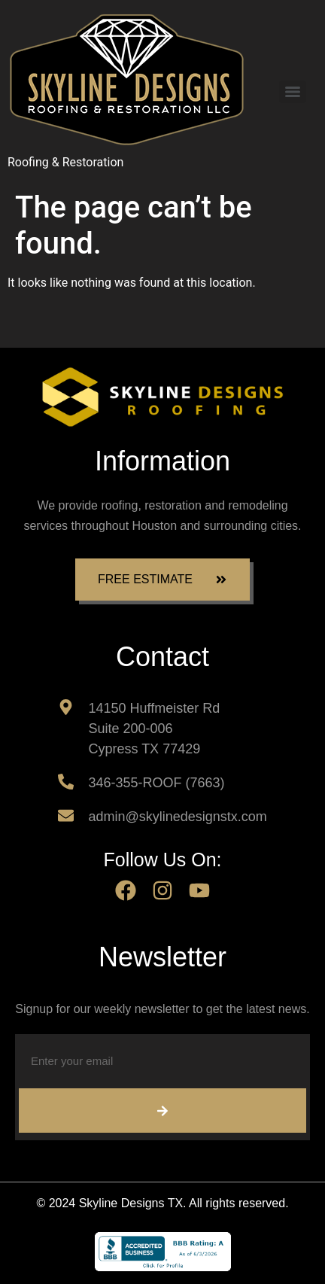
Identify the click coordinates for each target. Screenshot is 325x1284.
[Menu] (292, 92)
